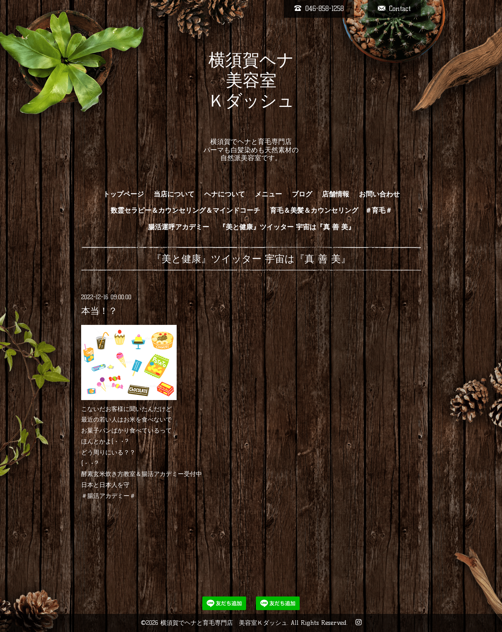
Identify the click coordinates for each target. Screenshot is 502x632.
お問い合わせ (379, 194)
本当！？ (99, 310)
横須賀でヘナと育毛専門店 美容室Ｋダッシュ (223, 622)
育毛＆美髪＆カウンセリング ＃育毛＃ (331, 210)
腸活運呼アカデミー (178, 227)
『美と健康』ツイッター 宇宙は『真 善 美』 (287, 227)
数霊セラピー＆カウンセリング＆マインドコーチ (185, 210)
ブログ (302, 194)
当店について (174, 194)
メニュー (268, 194)
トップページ (123, 194)
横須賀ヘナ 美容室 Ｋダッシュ (251, 90)
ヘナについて (224, 194)
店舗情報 (335, 194)
